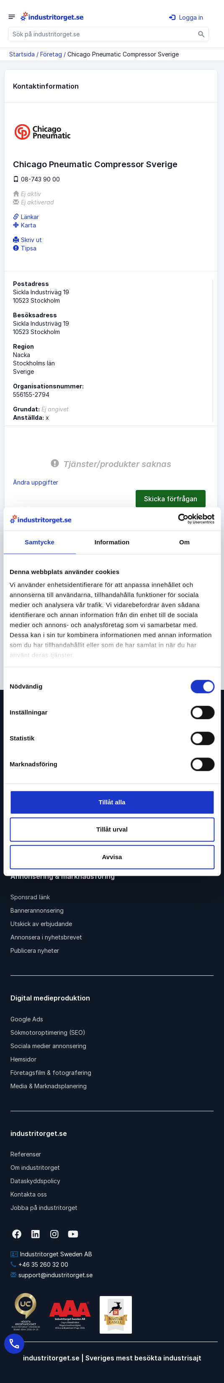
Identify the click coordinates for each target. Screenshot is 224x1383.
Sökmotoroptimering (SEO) (47, 1032)
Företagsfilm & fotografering (50, 1072)
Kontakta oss (28, 1194)
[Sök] (201, 34)
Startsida (22, 54)
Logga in (186, 17)
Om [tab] (184, 542)
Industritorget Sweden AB (51, 1254)
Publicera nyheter (34, 950)
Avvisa (112, 856)
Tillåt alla (112, 802)
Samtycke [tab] (39, 542)
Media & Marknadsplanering (48, 1086)
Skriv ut (27, 239)
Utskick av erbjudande (41, 923)
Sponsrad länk (30, 897)
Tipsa (24, 248)
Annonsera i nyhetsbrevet (46, 937)
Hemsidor (23, 1059)
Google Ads (26, 1019)
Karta (24, 225)
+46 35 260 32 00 (39, 1264)
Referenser (25, 1154)
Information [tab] (112, 542)
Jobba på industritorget (43, 1207)
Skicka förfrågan (170, 499)
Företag (51, 54)
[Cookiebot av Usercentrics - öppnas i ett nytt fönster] (177, 518)
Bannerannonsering (37, 910)
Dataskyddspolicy (35, 1180)
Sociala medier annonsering (48, 1045)
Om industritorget (35, 1167)
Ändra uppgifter (35, 482)
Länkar (26, 216)
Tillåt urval (112, 829)
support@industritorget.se (51, 1274)
